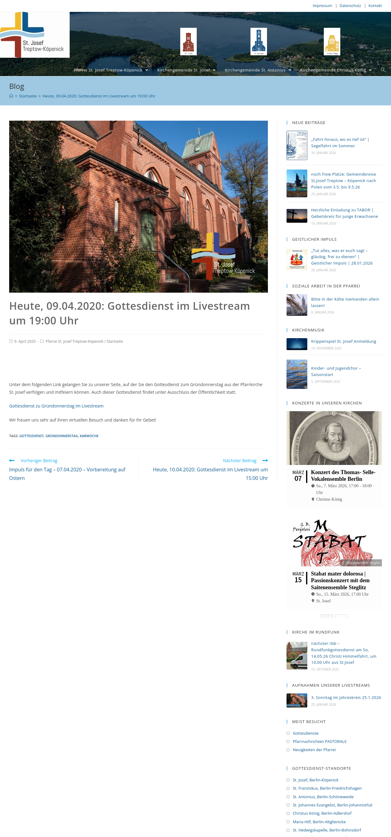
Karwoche (89, 435)
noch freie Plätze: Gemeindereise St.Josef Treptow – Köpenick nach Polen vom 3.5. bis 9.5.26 (343, 180)
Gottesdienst (31, 435)
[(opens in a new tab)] (297, 344)
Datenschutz (350, 5)
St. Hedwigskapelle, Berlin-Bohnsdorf (327, 811)
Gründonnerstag (62, 435)
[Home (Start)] (11, 96)
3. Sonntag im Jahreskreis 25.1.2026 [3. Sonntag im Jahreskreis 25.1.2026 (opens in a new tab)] (346, 679)
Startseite (115, 341)
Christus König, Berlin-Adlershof (322, 795)
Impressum (322, 5)
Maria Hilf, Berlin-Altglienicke (319, 803)
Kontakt (375, 5)
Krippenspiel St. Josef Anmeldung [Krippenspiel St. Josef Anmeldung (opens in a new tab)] (343, 341)
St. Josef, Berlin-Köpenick (315, 761)
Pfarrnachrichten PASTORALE (319, 723)
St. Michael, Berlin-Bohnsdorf (319, 820)
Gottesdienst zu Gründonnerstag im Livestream (56, 406)
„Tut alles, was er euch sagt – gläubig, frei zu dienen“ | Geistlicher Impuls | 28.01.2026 (342, 257)
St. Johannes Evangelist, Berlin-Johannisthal (332, 786)
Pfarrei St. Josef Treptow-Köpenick (74, 341)
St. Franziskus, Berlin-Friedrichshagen (327, 770)
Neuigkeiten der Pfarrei (314, 731)
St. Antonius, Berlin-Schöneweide (323, 778)
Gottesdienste (306, 715)
